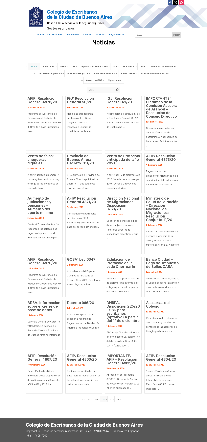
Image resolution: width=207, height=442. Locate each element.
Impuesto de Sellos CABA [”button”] (94, 66)
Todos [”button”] (34, 66)
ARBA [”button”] (63, 66)
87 (89, 399)
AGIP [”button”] (142, 66)
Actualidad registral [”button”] (77, 73)
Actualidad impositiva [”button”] (50, 73)
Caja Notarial (72, 34)
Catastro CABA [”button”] (94, 80)
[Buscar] (100, 90)
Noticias (101, 34)
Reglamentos (116, 34)
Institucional (54, 34)
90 (111, 399)
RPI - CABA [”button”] (48, 66)
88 (96, 399)
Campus (88, 34)
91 (118, 399)
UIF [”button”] (73, 66)
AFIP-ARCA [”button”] (128, 66)
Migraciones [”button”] (114, 80)
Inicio (40, 34)
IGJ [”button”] (115, 66)
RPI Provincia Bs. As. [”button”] (105, 73)
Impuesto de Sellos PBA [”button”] (163, 66)
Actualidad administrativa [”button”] (154, 73)
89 (104, 399)
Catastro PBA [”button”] (128, 73)
